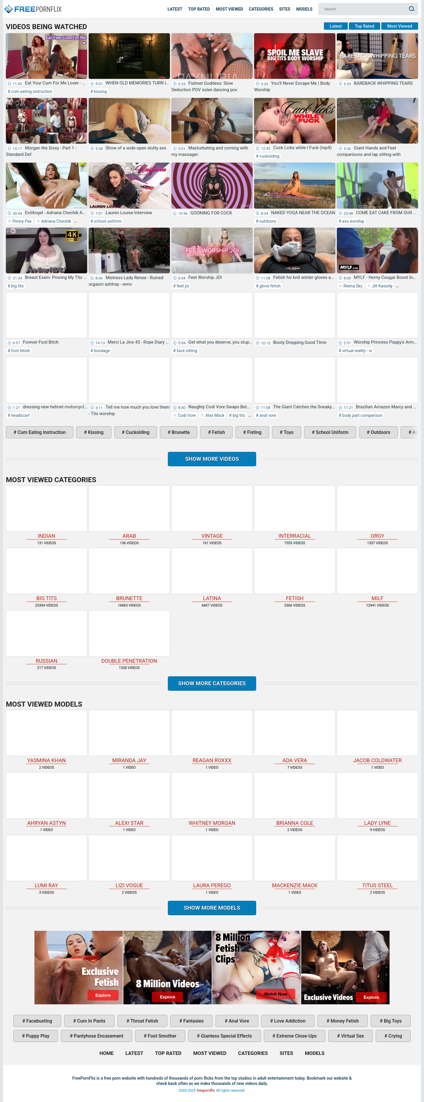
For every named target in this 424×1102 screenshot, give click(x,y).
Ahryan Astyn (46, 799)
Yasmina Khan (46, 736)
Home (32, 4)
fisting (253, 432)
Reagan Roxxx (212, 736)
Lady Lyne (377, 799)
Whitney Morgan (212, 799)
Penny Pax (21, 221)
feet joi (182, 286)
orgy (377, 512)
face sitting (186, 350)
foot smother (161, 1036)
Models (304, 9)
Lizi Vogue (129, 861)
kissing (100, 91)
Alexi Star (129, 799)
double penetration (129, 637)
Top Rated (199, 9)
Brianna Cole (294, 799)
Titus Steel (377, 861)
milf (377, 574)
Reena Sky (352, 286)
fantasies (193, 1021)
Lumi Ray (46, 861)
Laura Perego (212, 861)
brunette (180, 432)
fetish (218, 432)
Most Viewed (229, 9)
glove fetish (270, 286)
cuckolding (269, 156)
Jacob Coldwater (377, 736)
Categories (261, 9)
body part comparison (361, 415)
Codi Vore (186, 415)
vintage (212, 512)
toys (288, 432)
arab (129, 512)
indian (46, 512)
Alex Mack (214, 415)
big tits (17, 286)
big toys (392, 1021)
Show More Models (212, 907)
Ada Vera (294, 736)
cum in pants (90, 1021)
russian (46, 637)
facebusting (38, 1021)
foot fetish (20, 350)
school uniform (107, 221)
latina (212, 574)
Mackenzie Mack (294, 861)
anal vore (267, 415)
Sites (284, 9)
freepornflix (206, 1090)
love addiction (289, 1021)
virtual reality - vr (356, 350)
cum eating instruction (31, 91)
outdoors (267, 221)
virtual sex (352, 1036)
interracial (294, 512)
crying (394, 1036)
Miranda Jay (129, 736)
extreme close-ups (296, 1036)
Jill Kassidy (382, 286)
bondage (101, 350)
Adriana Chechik (55, 221)
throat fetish (143, 1021)
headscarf (20, 415)
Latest (175, 9)
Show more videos (212, 458)
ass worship (352, 221)
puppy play (37, 1036)
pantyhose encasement (98, 1036)
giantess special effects (226, 1036)
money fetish (344, 1021)
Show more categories (212, 683)
